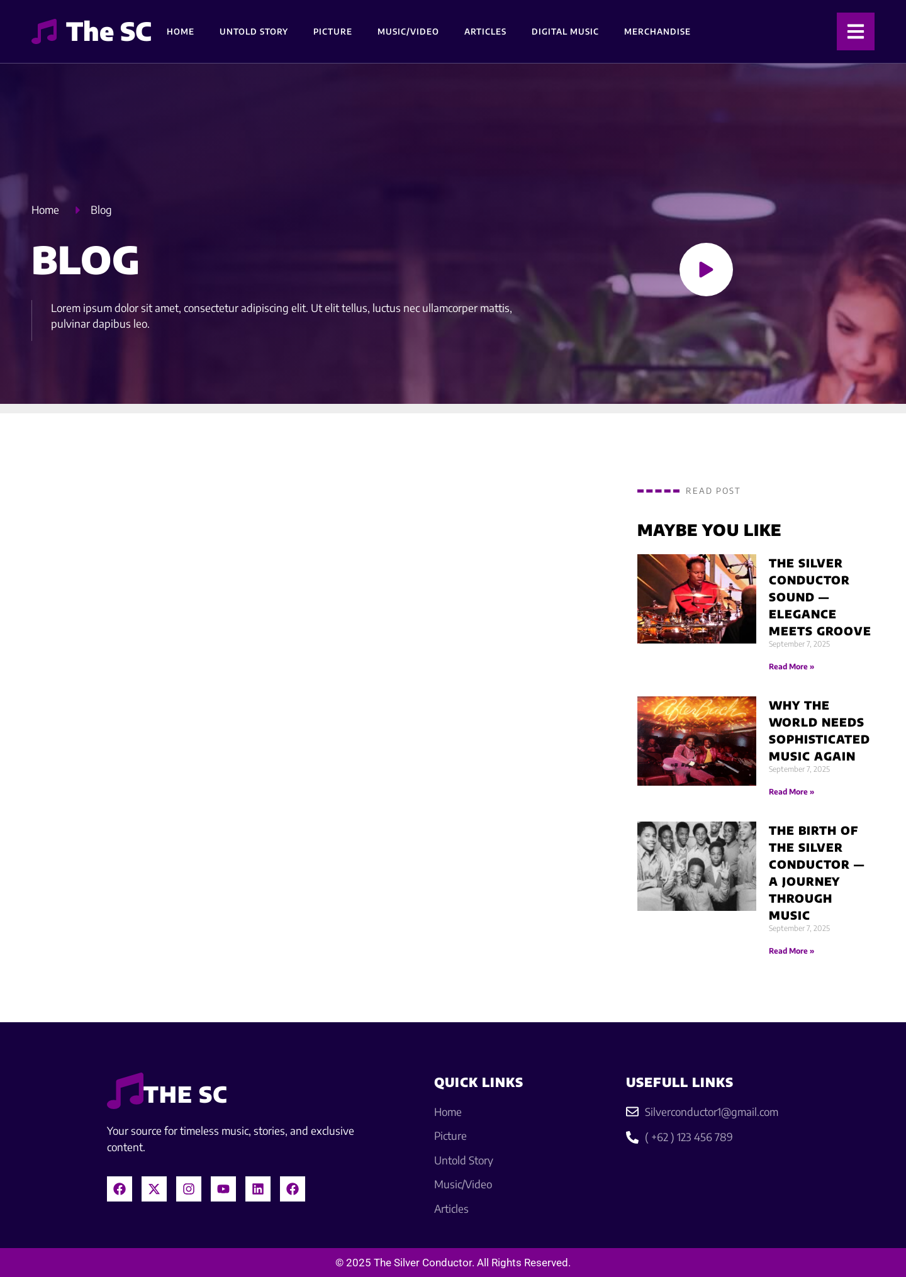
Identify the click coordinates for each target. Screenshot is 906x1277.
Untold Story (254, 31)
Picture (332, 31)
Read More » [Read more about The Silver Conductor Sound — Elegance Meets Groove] (791, 666)
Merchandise (657, 31)
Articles (485, 31)
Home (180, 31)
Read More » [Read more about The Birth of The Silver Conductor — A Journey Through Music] (791, 951)
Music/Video (408, 31)
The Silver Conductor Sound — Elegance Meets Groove (820, 596)
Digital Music (565, 31)
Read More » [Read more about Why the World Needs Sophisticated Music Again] (791, 791)
